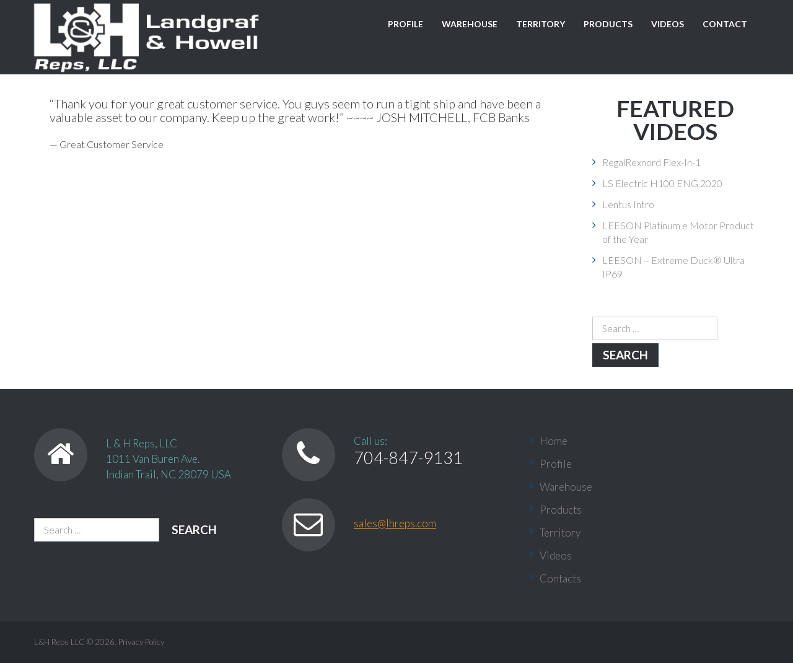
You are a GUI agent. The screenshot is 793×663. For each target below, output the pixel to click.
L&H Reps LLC (59, 642)
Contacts (560, 578)
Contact (725, 24)
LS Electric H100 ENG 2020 (662, 183)
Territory (540, 24)
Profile (405, 24)
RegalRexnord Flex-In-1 (651, 162)
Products (608, 24)
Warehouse (469, 24)
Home (553, 440)
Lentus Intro (628, 204)
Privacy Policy (141, 642)
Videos (667, 24)
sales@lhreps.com (395, 523)
